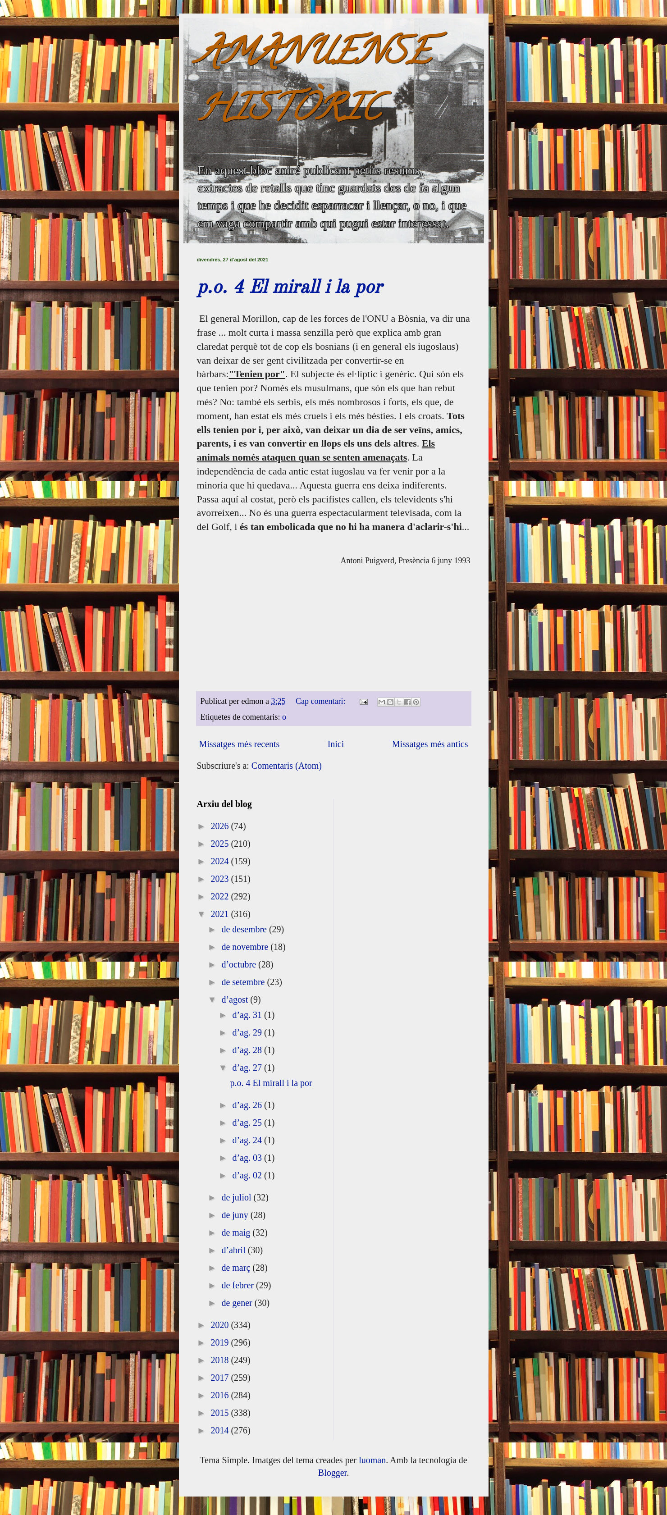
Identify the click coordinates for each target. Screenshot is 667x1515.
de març (236, 1268)
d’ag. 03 (248, 1158)
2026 (220, 826)
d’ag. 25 (248, 1122)
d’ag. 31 (248, 1015)
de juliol (237, 1197)
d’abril (234, 1250)
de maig (236, 1232)
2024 (220, 861)
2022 (220, 896)
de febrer (238, 1285)
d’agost (235, 999)
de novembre (245, 947)
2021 (220, 914)
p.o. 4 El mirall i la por (289, 287)
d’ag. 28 (248, 1050)
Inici (336, 744)
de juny (235, 1215)
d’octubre (239, 964)
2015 (220, 1413)
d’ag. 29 (248, 1032)
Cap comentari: (321, 701)
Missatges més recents (239, 744)
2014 (220, 1430)
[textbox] (334, 613)
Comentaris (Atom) (286, 766)
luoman (372, 1460)
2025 (220, 844)
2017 (220, 1378)
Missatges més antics (430, 744)
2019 (220, 1342)
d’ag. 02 (248, 1175)
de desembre (245, 929)
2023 (220, 879)
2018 (220, 1360)
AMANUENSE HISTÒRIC (313, 84)
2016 (220, 1395)
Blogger (332, 1473)
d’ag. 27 (248, 1067)
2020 (220, 1325)
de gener (237, 1303)
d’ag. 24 (248, 1140)
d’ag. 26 (248, 1105)
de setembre (244, 982)
